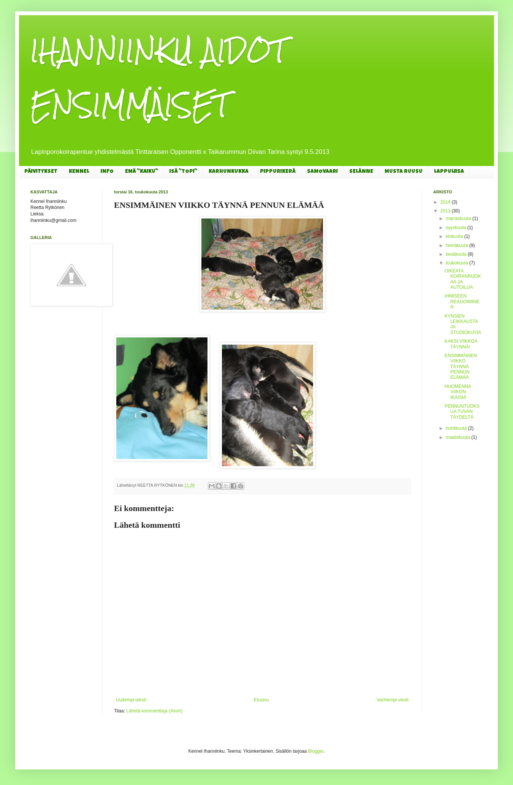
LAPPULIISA (449, 171)
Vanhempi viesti (392, 700)
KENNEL (79, 171)
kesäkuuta (457, 254)
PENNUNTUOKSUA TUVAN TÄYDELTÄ (462, 412)
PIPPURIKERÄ (278, 171)
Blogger (316, 751)
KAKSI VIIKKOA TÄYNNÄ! (461, 344)
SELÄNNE (361, 171)
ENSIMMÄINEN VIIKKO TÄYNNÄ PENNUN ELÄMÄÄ (461, 366)
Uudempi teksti (131, 700)
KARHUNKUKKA (229, 171)
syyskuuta (456, 227)
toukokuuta (457, 263)
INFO (107, 171)
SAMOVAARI (322, 171)
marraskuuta (459, 218)
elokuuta (455, 236)
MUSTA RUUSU (404, 171)
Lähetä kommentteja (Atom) (154, 711)
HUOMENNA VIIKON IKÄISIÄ (458, 392)
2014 (446, 202)
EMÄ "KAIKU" (141, 171)
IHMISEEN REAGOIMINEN (462, 301)
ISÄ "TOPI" (183, 171)
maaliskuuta (458, 437)
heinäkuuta (457, 245)
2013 (446, 211)
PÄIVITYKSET (40, 171)
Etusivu (261, 700)
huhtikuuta (457, 428)
